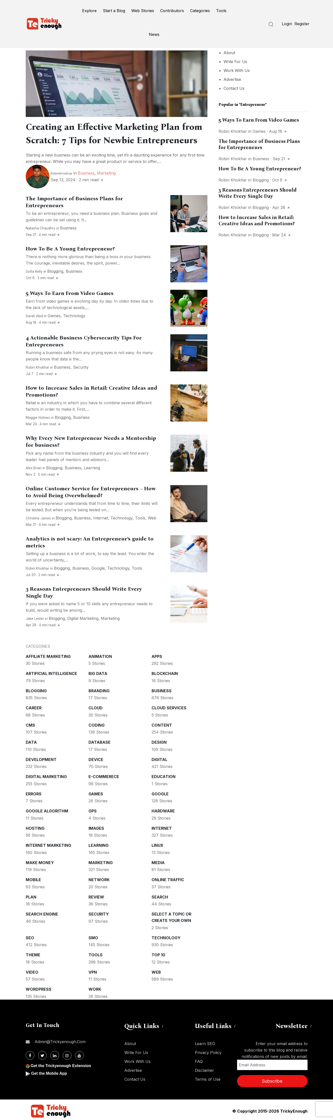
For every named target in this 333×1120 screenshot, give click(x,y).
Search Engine (42, 914)
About (229, 52)
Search (160, 897)
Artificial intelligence (51, 673)
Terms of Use (208, 1079)
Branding (99, 690)
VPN (93, 972)
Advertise (232, 79)
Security (81, 367)
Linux (157, 845)
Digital (159, 759)
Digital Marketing (82, 618)
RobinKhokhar (61, 173)
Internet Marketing (48, 845)
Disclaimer (204, 1070)
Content (162, 725)
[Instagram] (67, 1055)
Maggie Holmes (38, 418)
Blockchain (165, 673)
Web (152, 517)
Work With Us (236, 70)
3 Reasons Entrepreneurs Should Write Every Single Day (258, 193)
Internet (100, 517)
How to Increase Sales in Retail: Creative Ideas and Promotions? (256, 220)
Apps (157, 656)
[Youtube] (79, 1055)
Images (96, 828)
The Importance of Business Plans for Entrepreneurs (259, 144)
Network (99, 879)
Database (100, 742)
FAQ (199, 1061)
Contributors (172, 10)
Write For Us (235, 61)
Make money (40, 862)
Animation (100, 656)
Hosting (35, 828)
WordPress (38, 989)
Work (95, 989)
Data (31, 742)
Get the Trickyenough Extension (61, 1066)
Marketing (106, 173)
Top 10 (158, 954)
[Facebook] (30, 1055)
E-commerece (104, 776)
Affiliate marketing (48, 656)
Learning (92, 467)
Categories (200, 10)
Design (159, 742)
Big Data (98, 673)
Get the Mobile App (49, 1073)
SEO (30, 937)
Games (54, 315)
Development (41, 759)
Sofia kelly (34, 271)
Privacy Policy (208, 1052)
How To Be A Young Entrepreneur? (70, 249)
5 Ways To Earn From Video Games (69, 293)
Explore (89, 10)
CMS (30, 725)
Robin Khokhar (37, 367)
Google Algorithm (47, 810)
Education (164, 776)
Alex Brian (34, 468)
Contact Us (233, 88)
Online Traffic (168, 879)
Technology (74, 315)
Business (86, 173)
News (154, 34)
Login (287, 23)
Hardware (163, 810)
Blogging (55, 271)
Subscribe (272, 1081)
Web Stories (142, 10)
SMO (93, 937)
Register (302, 23)
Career (34, 707)
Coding (97, 725)
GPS (93, 810)
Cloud (96, 707)
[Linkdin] (54, 1055)
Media (158, 862)
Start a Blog (114, 10)
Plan (31, 897)
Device (96, 759)
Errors (34, 793)
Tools (221, 10)
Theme (33, 954)
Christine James (38, 518)
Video (32, 972)
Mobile (33, 879)
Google (98, 568)
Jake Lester (35, 619)
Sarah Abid (34, 316)
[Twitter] (42, 1055)
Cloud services (169, 707)
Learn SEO (205, 1043)
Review (96, 897)
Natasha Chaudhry (40, 228)
